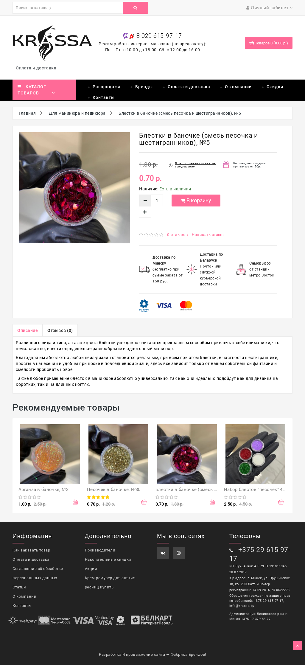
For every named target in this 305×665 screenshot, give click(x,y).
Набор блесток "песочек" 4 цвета (260, 489)
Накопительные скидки (108, 559)
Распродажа (107, 86)
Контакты (104, 97)
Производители (100, 550)
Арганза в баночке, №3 (43, 489)
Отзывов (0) (60, 330)
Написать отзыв (207, 234)
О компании (238, 86)
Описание (27, 330)
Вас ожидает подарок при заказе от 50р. (249, 164)
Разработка (110, 654)
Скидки (275, 86)
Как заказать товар (31, 550)
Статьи (19, 587)
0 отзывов (177, 234)
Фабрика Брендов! (188, 654)
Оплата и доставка (37, 68)
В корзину (195, 200)
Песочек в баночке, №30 (114, 489)
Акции (91, 568)
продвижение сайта (145, 654)
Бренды (144, 86)
